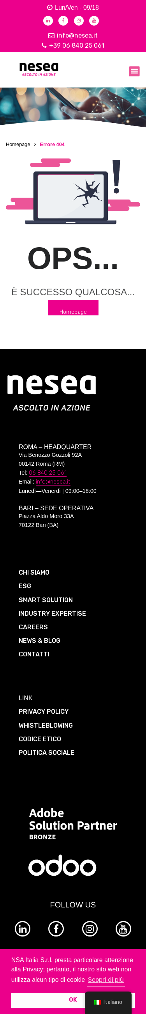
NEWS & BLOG (39, 640)
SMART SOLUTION (46, 600)
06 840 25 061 (48, 473)
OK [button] (73, 1000)
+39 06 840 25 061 (73, 45)
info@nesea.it (73, 35)
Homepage (18, 144)
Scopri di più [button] (106, 979)
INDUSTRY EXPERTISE (52, 613)
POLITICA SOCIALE (46, 752)
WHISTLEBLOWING (46, 725)
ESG (25, 586)
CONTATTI (34, 654)
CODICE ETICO (40, 739)
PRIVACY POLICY (44, 711)
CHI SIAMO (34, 572)
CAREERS (33, 627)
